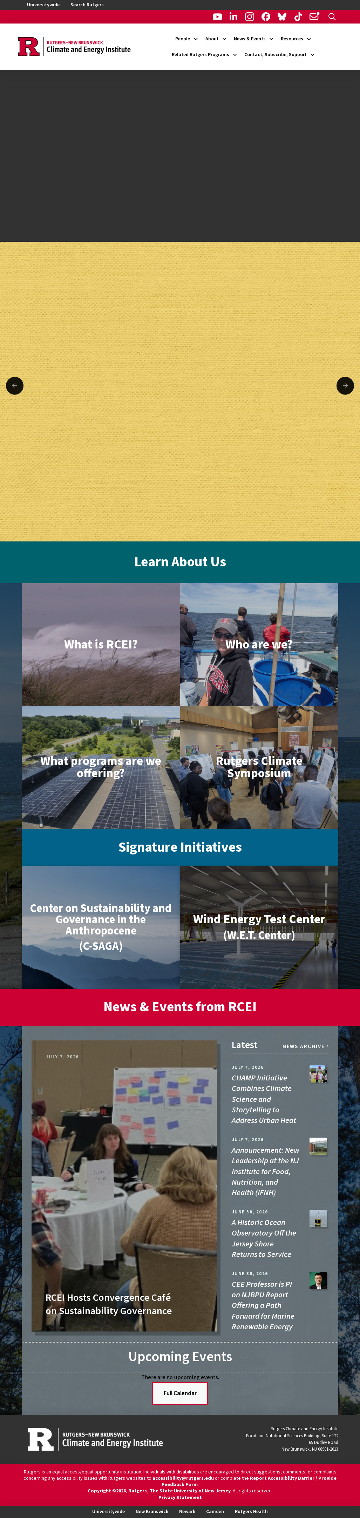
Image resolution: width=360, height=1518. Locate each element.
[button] (332, 17)
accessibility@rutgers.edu (183, 1478)
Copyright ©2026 (107, 1490)
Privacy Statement (180, 1497)
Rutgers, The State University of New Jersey (179, 1490)
